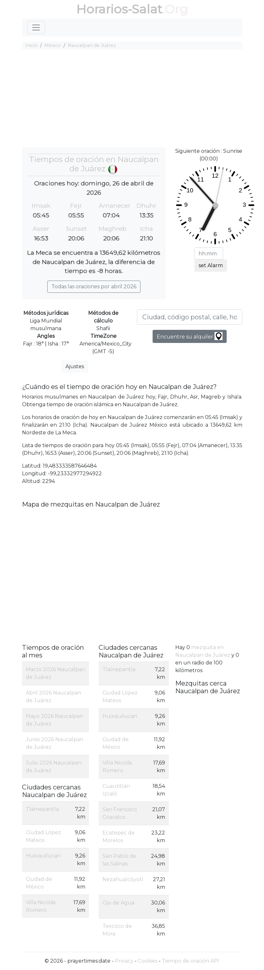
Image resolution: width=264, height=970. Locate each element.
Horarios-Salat (119, 9)
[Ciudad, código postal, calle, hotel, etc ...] (189, 317)
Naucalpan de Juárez (92, 45)
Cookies (147, 961)
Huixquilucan (43, 856)
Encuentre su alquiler (190, 336)
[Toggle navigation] (36, 27)
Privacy (124, 961)
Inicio (31, 45)
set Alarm (211, 265)
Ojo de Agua (118, 903)
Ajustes (74, 366)
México (52, 45)
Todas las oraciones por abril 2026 (93, 286)
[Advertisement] (132, 99)
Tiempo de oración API (190, 961)
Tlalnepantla (42, 809)
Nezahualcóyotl (122, 879)
